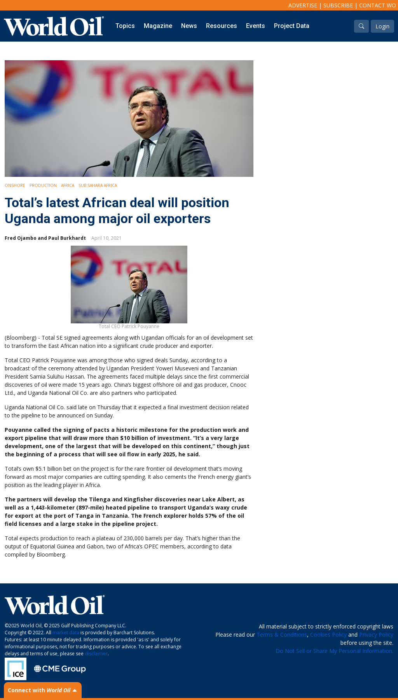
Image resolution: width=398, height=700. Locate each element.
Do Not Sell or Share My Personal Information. (334, 651)
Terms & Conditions (282, 634)
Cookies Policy (328, 634)
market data (65, 632)
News (189, 26)
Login (382, 26)
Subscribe (338, 5)
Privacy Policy (376, 634)
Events (255, 26)
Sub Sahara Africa (98, 185)
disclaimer (96, 653)
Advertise (302, 5)
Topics (125, 26)
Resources (221, 26)
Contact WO (377, 5)
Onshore (15, 185)
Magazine (158, 26)
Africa (67, 185)
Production (43, 185)
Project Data (291, 26)
